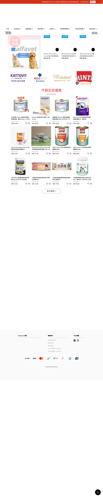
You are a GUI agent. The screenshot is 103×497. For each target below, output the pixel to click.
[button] (50, 52)
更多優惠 (51, 214)
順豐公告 (93, 2)
